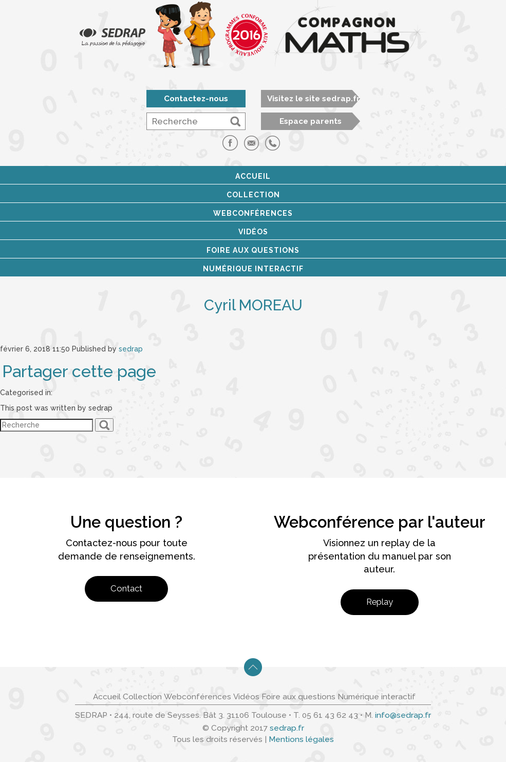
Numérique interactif (253, 269)
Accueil (253, 176)
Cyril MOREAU (253, 305)
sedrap (131, 349)
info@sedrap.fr (403, 715)
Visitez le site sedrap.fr (313, 98)
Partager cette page (79, 371)
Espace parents (310, 121)
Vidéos (253, 232)
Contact (126, 588)
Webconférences (253, 213)
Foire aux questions (253, 250)
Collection (253, 195)
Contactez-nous (196, 98)
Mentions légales (301, 739)
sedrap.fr (287, 728)
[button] (235, 121)
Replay (379, 602)
